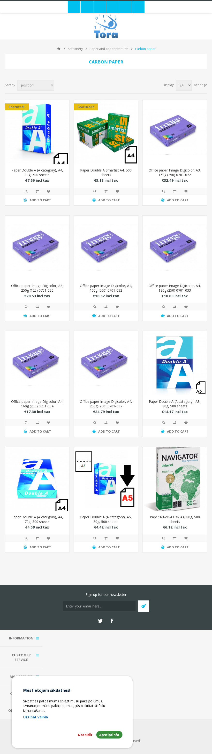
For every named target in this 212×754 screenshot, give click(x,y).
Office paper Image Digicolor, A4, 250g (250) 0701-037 (106, 403)
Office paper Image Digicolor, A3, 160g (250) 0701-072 (175, 172)
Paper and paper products (109, 49)
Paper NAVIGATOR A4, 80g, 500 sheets (175, 519)
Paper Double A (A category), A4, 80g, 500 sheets (37, 172)
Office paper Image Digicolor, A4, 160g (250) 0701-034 (37, 403)
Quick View (26, 191)
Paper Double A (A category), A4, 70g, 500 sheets (37, 519)
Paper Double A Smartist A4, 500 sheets (106, 172)
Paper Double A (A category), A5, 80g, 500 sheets (106, 519)
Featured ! (17, 107)
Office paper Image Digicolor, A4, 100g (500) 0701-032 (106, 288)
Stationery (75, 49)
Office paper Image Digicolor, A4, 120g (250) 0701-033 (175, 288)
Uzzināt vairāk (35, 717)
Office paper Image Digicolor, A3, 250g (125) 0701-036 (37, 288)
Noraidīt (85, 734)
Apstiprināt (109, 734)
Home (58, 49)
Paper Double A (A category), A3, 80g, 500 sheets (175, 403)
